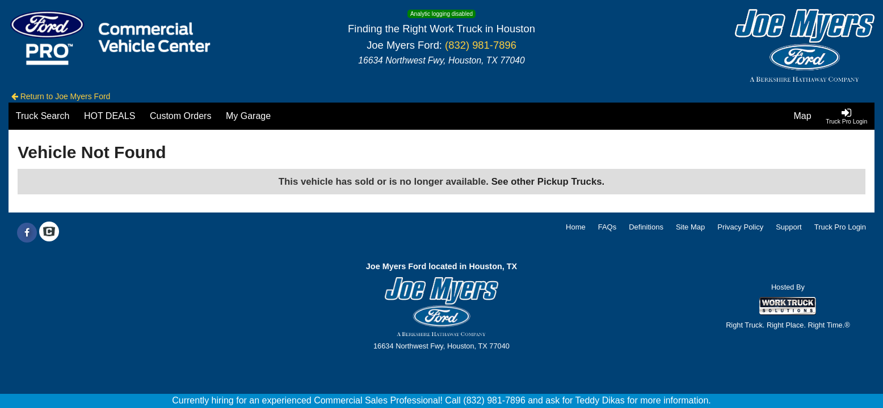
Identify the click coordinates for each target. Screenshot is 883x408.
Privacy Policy (740, 227)
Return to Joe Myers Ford (61, 96)
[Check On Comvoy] (49, 232)
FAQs (607, 227)
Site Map (690, 227)
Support (789, 227)
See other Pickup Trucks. (548, 181)
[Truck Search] (43, 116)
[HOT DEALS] (109, 116)
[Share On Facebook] (27, 232)
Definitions (646, 227)
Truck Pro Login (840, 227)
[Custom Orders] (180, 116)
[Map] (803, 116)
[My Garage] (248, 116)
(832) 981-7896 (480, 45)
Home (576, 227)
